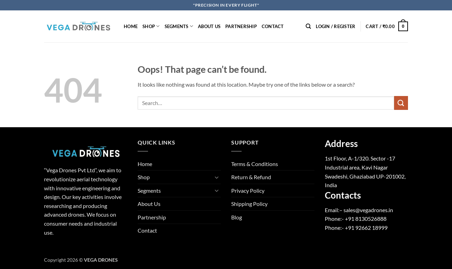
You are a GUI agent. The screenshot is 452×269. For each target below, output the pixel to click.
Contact (273, 26)
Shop (150, 26)
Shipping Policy (249, 203)
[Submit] (401, 103)
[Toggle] (216, 177)
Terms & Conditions (254, 163)
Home (131, 26)
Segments (179, 26)
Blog (236, 217)
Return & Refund (251, 177)
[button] (335, 26)
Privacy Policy (247, 190)
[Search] (308, 26)
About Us (209, 26)
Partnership (241, 26)
